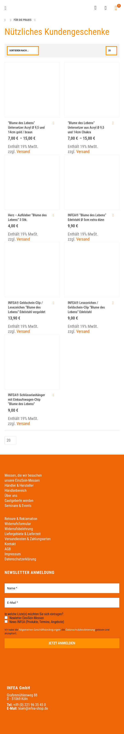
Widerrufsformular (18, 524)
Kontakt (10, 544)
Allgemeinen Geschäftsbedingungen (39, 629)
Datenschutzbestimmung (80, 629)
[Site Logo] (19, 8)
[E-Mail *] (62, 603)
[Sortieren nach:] (23, 50)
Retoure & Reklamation (21, 519)
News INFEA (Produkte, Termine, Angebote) (34, 622)
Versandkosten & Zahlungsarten (28, 539)
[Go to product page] (32, 89)
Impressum (13, 554)
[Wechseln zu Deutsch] (74, 8)
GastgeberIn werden (19, 500)
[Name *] (62, 588)
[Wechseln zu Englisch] (83, 8)
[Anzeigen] (111, 50)
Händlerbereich (16, 490)
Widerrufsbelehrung (19, 529)
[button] (7, 8)
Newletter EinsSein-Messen (24, 618)
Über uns (11, 495)
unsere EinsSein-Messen (22, 480)
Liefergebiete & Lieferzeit (22, 534)
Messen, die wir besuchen (23, 475)
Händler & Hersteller (19, 485)
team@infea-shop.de (33, 708)
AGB (8, 549)
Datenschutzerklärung (20, 559)
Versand (23, 151)
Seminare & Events (18, 505)
